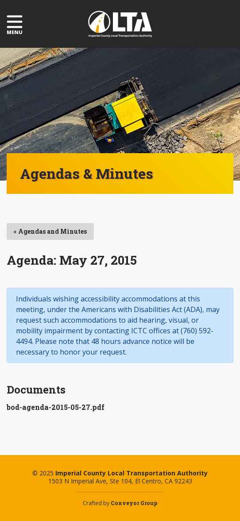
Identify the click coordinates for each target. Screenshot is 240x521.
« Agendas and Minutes (50, 231)
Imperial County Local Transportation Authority (120, 24)
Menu (15, 24)
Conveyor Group (134, 502)
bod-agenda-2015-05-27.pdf (56, 407)
